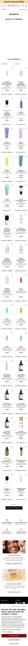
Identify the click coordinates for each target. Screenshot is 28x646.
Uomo (4, 9)
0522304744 (5, 603)
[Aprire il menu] (2, 5)
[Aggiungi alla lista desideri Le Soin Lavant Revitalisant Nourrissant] (12, 215)
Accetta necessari (14, 639)
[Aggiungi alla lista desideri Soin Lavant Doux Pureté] (12, 475)
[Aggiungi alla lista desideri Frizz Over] (12, 185)
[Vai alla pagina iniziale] (14, 6)
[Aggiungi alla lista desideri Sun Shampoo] (26, 447)
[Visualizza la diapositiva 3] (9, 21)
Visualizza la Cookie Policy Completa (11, 629)
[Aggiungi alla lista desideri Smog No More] (12, 333)
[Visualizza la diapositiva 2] (8, 21)
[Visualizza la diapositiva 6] (15, 21)
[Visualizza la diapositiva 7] (17, 21)
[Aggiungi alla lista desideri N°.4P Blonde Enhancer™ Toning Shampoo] (26, 245)
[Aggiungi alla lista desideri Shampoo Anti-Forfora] (12, 447)
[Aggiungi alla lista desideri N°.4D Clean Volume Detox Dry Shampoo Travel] (12, 68)
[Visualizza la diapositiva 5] (13, 21)
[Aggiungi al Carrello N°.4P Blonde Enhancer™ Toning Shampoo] (21, 271)
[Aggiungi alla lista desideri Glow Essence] (26, 305)
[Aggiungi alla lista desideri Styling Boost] (12, 305)
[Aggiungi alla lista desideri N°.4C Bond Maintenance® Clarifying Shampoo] (12, 245)
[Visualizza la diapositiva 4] (11, 21)
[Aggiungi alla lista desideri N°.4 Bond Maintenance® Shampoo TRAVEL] (26, 68)
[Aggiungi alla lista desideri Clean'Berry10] (12, 129)
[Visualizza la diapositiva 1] (6, 21)
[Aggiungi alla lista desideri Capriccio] (12, 156)
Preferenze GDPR (14, 643)
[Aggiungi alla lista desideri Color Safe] (26, 275)
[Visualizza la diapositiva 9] (20, 21)
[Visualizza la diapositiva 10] (22, 21)
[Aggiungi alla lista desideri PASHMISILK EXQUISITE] (26, 475)
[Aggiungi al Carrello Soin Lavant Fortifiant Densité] (21, 210)
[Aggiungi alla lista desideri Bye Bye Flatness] (26, 156)
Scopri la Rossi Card (14, 592)
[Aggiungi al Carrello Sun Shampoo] (21, 470)
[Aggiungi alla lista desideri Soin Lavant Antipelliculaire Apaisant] (12, 98)
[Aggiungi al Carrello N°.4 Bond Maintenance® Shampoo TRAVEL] (21, 94)
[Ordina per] (21, 64)
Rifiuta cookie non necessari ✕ (18, 606)
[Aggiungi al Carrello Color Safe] (21, 301)
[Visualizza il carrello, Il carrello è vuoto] (25, 5)
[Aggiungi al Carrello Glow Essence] (21, 329)
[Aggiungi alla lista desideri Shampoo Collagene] (12, 390)
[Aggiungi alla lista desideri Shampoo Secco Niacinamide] (12, 361)
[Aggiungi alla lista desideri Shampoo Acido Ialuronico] (26, 361)
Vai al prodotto (21, 124)
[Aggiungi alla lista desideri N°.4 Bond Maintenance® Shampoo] (12, 275)
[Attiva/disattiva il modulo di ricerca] (5, 5)
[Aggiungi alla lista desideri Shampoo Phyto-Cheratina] (12, 418)
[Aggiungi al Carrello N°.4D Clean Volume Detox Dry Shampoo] (21, 241)
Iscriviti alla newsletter (14, 563)
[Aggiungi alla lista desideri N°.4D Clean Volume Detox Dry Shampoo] (26, 215)
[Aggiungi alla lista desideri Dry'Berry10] (26, 98)
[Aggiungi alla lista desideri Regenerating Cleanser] (26, 418)
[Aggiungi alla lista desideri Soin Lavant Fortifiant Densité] (26, 185)
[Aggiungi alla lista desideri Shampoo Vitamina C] (26, 390)
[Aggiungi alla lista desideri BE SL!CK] (26, 129)
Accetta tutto (13, 635)
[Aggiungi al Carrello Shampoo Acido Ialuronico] (21, 386)
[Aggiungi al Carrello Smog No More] (21, 357)
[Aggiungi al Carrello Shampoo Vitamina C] (21, 414)
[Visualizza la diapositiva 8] (18, 21)
